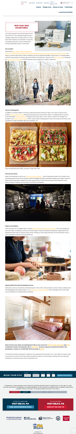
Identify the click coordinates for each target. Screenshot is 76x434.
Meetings (32, 3)
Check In (26, 373)
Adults (48, 373)
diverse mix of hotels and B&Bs (40, 290)
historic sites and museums (34, 176)
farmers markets (20, 117)
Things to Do (47, 7)
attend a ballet (36, 228)
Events (38, 7)
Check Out (35, 373)
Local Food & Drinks (66, 12)
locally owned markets (16, 115)
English (65, 3)
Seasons (46, 3)
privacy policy (36, 392)
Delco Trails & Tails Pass (14, 59)
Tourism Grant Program (59, 392)
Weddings (39, 3)
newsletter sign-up (55, 407)
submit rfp (25, 392)
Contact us (14, 392)
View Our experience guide (20, 407)
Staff (47, 392)
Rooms (43, 373)
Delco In (24, 3)
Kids (53, 373)
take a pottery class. (49, 228)
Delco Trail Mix (58, 57)
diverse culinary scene (20, 119)
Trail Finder (68, 7)
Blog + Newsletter (53, 3)
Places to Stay (58, 7)
